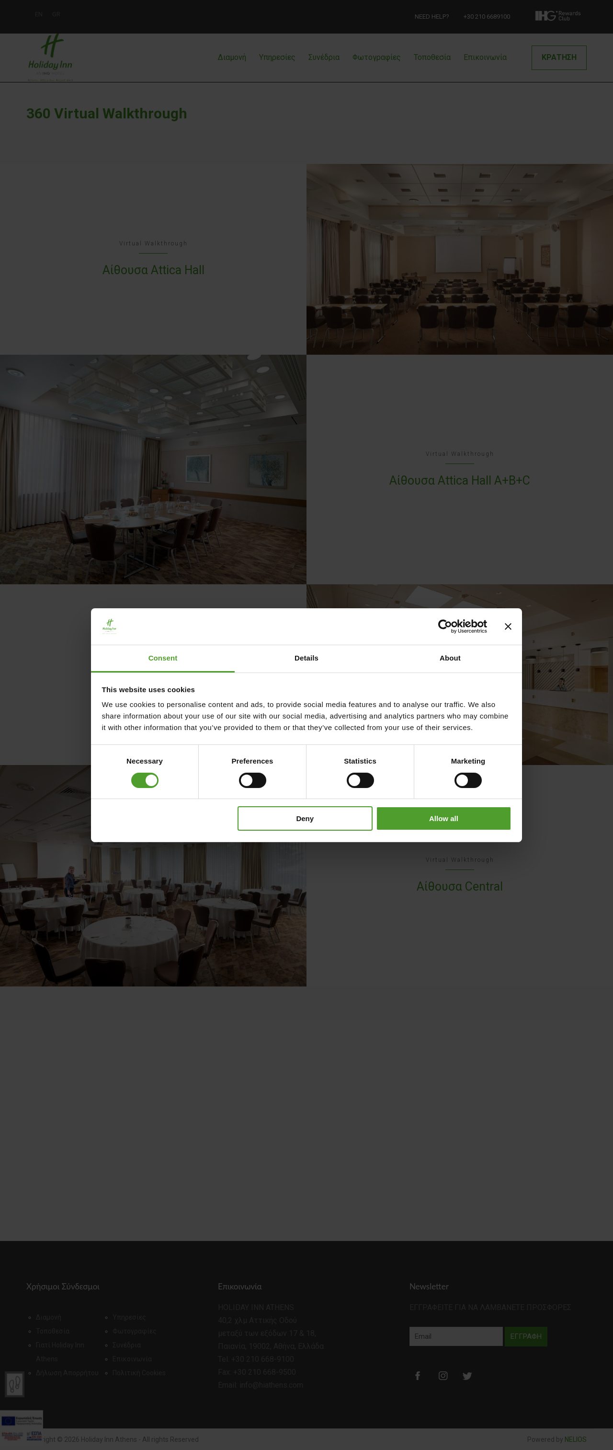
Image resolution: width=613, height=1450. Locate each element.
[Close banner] (508, 626)
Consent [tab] (163, 658)
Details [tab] (306, 658)
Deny (305, 818)
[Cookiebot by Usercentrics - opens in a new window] (445, 626)
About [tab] (450, 658)
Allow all (443, 818)
